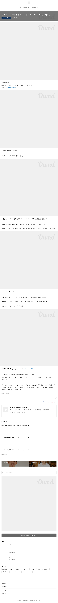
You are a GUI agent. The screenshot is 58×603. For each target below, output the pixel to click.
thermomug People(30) (5, 393)
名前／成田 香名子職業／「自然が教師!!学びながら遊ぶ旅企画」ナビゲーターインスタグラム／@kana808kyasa (24, 440)
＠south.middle (29, 369)
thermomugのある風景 (36, 7)
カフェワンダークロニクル (40, 572)
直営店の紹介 (17, 569)
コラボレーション (27, 572)
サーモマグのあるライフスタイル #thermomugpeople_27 (15, 438)
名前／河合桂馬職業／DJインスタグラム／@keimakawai (13, 452)
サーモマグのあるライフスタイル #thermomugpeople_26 (15, 450)
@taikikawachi (12, 87)
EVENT (26, 569)
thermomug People (26, 7)
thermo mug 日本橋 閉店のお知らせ (16, 551)
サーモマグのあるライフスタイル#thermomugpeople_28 (15, 425)
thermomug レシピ (7, 569)
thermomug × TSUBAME (28, 535)
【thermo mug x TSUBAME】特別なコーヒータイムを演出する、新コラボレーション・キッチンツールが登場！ (32, 544)
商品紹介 (5, 572)
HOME (20, 7)
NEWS (33, 569)
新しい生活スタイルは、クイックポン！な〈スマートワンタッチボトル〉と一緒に (26, 557)
